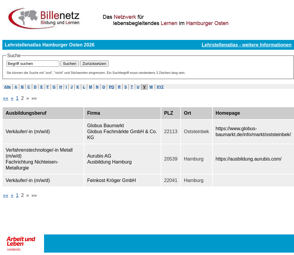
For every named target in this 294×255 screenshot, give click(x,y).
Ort (187, 113)
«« (5, 98)
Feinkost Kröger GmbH (111, 180)
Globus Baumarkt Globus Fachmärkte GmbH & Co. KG (122, 131)
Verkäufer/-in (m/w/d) (28, 131)
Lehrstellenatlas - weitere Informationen (247, 44)
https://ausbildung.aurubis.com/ (249, 158)
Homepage (228, 113)
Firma (93, 113)
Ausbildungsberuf (26, 113)
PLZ (168, 113)
